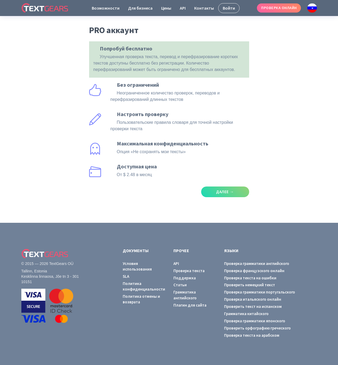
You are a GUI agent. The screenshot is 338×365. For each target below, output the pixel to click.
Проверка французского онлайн (254, 270)
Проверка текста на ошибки (250, 277)
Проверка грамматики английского (256, 263)
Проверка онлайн (279, 7)
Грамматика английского (185, 294)
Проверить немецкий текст (249, 284)
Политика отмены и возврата (141, 299)
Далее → (225, 191)
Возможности (106, 8)
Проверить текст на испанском (253, 306)
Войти (229, 8)
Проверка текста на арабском (251, 335)
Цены (166, 8)
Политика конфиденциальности (144, 286)
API (183, 8)
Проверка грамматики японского (254, 320)
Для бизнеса (140, 8)
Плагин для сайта (189, 305)
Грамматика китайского (246, 313)
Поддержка (184, 277)
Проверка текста (189, 270)
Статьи (180, 284)
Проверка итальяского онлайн (252, 299)
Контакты (204, 8)
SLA (126, 276)
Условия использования (137, 266)
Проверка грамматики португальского (259, 292)
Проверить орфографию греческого (257, 328)
